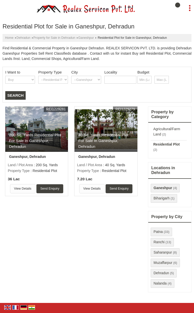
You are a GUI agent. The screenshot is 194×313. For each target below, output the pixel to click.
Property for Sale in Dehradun (54, 38)
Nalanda (160, 283)
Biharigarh (161, 198)
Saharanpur (162, 252)
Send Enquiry (49, 188)
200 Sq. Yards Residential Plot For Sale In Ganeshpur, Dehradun (35, 141)
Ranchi (159, 242)
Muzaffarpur (162, 263)
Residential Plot (166, 144)
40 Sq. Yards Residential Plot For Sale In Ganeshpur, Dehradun (103, 141)
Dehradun (23, 38)
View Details (22, 188)
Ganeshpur (86, 38)
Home (9, 38)
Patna (158, 232)
